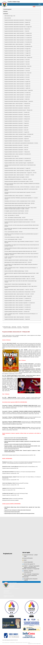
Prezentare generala (7, 9)
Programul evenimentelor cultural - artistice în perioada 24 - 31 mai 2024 (16, 74)
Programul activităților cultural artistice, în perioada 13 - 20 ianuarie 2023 (16, 311)
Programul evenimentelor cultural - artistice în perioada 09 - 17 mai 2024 (16, 79)
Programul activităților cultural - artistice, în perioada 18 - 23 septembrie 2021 (17, 300)
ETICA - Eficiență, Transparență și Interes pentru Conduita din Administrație (30, 575)
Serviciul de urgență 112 (29, 564)
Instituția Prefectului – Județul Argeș (31, 555)
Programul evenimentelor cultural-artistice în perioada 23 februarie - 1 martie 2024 (18, 101)
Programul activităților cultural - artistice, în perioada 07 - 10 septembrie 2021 (17, 298)
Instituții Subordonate (19, 642)
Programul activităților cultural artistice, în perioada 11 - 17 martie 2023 (16, 121)
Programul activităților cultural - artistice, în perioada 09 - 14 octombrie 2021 (17, 307)
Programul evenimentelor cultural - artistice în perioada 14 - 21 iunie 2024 (17, 68)
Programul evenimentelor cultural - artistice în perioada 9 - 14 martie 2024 (17, 96)
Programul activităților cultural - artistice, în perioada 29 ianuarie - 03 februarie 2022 (18, 134)
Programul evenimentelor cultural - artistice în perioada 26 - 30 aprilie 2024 (17, 81)
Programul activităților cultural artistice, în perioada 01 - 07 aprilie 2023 (16, 123)
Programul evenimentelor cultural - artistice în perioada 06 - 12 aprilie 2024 (17, 88)
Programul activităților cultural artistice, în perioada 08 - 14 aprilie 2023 (16, 138)
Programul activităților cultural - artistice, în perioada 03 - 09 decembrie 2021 (17, 154)
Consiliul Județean (12, 642)
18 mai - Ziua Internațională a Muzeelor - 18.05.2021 (13, 231)
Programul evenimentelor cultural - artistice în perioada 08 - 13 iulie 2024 (16, 64)
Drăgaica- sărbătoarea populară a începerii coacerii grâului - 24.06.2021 (16, 177)
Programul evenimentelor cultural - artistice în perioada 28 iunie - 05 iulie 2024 (17, 66)
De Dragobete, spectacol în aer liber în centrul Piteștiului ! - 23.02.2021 (16, 210)
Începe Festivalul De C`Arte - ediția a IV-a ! (11, 156)
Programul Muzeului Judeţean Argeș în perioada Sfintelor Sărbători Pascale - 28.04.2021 (19, 203)
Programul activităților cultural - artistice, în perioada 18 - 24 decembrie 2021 (17, 158)
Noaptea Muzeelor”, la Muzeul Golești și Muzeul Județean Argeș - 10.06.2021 (17, 284)
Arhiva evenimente (7, 17)
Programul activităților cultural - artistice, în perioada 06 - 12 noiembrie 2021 (17, 309)
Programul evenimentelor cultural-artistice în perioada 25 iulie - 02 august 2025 (18, 26)
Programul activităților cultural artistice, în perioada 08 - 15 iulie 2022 (16, 149)
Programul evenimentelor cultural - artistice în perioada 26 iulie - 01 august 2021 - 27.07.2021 (20, 172)
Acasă (3, 642)
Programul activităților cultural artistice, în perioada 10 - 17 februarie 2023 (17, 116)
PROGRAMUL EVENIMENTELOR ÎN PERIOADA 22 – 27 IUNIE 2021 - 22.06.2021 (18, 179)
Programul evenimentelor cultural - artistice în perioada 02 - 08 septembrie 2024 (18, 46)
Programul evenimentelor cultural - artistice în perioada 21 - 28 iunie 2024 (17, 317)
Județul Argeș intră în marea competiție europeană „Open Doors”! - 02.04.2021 (17, 262)
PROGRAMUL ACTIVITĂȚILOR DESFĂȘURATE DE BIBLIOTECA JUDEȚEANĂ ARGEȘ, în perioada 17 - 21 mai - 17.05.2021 (21, 234)
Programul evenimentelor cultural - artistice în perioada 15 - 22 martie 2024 (17, 94)
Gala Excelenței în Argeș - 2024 (9, 15)
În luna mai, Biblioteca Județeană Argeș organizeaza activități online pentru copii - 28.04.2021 (20, 251)
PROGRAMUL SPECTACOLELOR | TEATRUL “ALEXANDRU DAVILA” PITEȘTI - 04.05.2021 (19, 201)
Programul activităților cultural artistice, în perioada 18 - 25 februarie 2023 (17, 118)
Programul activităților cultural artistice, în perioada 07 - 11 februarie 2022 (17, 151)
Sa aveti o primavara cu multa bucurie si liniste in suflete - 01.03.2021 (16, 213)
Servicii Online (25, 642)
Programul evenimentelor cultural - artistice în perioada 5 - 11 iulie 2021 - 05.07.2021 (18, 289)
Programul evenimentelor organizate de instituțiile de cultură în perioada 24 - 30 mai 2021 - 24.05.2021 (20, 222)
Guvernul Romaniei (28, 558)
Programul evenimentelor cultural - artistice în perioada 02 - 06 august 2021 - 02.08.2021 (19, 170)
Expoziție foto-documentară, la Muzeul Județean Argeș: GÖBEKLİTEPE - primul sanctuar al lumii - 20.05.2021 (21, 190)
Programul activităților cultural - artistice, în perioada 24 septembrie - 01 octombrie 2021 (19, 302)
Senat (25, 560)
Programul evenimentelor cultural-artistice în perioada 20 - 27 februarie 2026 (17, 20)
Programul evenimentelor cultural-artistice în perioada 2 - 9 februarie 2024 (17, 28)
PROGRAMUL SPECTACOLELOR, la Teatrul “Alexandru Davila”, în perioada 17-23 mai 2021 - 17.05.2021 (20, 193)
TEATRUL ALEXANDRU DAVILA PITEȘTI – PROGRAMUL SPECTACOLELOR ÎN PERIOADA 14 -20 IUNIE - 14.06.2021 (20, 314)
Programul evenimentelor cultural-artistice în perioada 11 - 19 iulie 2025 (16, 31)
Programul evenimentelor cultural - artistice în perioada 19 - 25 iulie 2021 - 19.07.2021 (19, 293)
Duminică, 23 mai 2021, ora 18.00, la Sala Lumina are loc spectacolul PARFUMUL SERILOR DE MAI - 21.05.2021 (21, 226)
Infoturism (5, 11)
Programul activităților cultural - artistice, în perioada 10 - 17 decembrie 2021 (17, 195)
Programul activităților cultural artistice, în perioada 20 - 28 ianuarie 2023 (16, 114)
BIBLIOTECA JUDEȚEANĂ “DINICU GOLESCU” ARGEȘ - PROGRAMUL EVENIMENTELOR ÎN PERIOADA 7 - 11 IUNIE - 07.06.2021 (21, 184)
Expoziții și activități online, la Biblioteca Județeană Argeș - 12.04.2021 (16, 271)
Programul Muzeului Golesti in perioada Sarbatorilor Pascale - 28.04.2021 (17, 205)
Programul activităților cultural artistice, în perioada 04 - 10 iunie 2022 (16, 147)
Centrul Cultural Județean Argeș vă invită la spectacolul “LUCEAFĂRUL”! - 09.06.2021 (18, 219)
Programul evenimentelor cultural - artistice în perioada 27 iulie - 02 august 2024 (18, 57)
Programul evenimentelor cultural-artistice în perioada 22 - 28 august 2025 (17, 22)
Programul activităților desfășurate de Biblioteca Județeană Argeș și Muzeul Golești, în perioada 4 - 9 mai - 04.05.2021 (21, 249)
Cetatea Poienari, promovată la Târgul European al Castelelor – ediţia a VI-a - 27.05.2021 (19, 278)
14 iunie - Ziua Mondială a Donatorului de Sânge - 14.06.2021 (14, 217)
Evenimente (5, 13)
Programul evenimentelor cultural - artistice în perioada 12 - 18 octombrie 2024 (18, 42)
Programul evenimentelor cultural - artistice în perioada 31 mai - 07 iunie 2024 (17, 72)
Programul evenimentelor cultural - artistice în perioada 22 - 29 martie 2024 (17, 92)
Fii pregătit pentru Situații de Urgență (30, 579)
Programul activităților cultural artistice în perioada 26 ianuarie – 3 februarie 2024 (18, 110)
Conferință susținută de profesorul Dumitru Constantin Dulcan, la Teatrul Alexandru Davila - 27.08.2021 (20, 165)
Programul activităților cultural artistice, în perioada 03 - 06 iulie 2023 (16, 127)
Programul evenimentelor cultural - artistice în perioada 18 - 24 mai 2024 (16, 77)
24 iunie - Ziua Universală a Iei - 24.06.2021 (11, 215)
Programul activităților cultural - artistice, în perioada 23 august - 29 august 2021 (18, 296)
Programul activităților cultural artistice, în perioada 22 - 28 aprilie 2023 (16, 125)
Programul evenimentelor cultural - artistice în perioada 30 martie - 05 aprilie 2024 (18, 90)
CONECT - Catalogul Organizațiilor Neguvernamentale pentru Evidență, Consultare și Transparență (30, 567)
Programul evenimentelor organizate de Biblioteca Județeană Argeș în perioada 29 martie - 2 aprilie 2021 (21, 274)
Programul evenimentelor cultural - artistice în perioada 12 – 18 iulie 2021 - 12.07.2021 (19, 174)
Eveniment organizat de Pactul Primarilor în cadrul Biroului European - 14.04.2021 (18, 260)
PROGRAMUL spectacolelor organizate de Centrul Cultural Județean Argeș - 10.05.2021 (19, 276)
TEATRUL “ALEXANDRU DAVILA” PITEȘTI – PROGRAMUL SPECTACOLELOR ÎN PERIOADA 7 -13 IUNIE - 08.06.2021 (21, 268)
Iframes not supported (21, 534)
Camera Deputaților (28, 562)
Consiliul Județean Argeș (6, 326)
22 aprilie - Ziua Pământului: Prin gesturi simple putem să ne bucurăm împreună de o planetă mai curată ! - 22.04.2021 (21, 257)
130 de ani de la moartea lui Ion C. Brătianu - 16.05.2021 (14, 237)
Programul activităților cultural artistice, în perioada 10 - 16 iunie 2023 (16, 129)
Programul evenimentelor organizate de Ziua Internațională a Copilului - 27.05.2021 (18, 181)
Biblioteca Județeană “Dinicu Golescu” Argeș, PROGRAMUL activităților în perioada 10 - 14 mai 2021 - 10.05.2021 (21, 242)
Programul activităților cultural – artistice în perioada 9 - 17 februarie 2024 (17, 105)
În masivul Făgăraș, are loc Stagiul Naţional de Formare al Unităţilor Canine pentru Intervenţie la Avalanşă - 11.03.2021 (20, 265)
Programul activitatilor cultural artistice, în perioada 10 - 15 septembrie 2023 (17, 136)
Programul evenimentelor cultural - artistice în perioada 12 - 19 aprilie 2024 (17, 85)
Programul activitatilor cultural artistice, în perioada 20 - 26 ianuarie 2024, (17, 107)
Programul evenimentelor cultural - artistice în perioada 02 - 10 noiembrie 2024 (18, 35)
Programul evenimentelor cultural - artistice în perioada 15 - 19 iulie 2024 (16, 61)
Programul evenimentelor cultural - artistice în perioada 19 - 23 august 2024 (17, 50)
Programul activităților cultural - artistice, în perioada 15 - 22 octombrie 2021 (17, 304)
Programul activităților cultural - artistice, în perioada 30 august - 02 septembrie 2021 (19, 162)
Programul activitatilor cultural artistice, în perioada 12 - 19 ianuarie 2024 (16, 112)
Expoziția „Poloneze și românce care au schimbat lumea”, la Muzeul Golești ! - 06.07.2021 (19, 291)
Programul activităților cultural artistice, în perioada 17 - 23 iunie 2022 (16, 145)
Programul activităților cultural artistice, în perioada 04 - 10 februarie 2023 (17, 140)
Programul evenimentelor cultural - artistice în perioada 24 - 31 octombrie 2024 (18, 37)
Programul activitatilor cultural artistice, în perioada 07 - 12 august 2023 (16, 132)
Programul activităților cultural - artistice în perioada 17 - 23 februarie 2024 (17, 103)
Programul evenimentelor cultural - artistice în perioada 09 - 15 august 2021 (17, 168)
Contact (29, 642)
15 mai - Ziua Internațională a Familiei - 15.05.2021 (13, 239)
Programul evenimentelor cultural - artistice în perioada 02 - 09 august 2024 (17, 55)
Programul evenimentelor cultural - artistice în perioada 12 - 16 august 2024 (17, 53)
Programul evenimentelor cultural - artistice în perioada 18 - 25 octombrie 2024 (18, 39)
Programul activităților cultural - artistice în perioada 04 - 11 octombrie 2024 (17, 44)
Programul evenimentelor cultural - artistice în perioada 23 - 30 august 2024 (17, 48)
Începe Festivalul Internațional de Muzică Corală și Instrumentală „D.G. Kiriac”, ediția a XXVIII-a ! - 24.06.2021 (21, 287)
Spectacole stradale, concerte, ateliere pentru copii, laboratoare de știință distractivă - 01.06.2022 (21, 143)
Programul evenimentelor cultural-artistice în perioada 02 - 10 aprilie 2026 (17, 319)
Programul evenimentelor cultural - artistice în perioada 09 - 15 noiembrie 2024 (18, 33)
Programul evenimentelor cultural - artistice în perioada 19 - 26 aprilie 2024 (17, 83)
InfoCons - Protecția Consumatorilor (28, 571)
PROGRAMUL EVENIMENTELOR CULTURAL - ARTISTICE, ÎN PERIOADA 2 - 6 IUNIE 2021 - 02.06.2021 (21, 186)
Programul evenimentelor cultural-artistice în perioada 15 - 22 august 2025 (17, 24)
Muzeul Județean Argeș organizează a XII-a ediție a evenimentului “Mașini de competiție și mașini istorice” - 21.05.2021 (21, 229)
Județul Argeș (14, 326)
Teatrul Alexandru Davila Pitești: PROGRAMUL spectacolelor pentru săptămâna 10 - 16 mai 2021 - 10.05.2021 (21, 198)
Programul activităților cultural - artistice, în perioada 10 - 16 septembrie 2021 (17, 160)
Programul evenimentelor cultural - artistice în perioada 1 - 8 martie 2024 (17, 99)
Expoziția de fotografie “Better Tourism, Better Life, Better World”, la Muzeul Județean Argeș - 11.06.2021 (20, 281)
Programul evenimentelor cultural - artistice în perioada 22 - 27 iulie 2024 (16, 59)
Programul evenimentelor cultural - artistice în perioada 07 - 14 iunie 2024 (17, 70)
